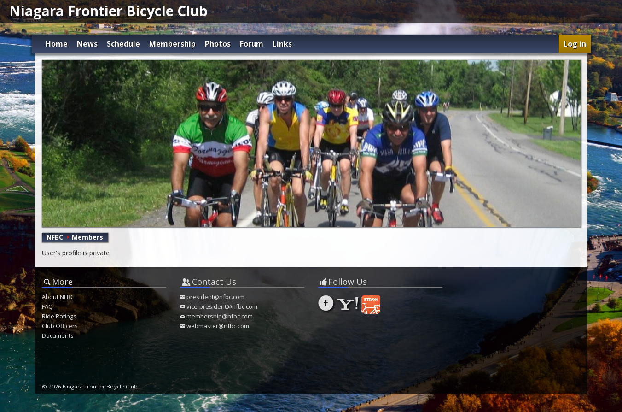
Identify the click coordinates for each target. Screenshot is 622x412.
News (87, 44)
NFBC (55, 237)
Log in (575, 44)
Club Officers (60, 326)
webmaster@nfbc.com (217, 326)
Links (282, 44)
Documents (58, 335)
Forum (251, 44)
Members (87, 237)
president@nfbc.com (215, 297)
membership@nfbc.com (219, 316)
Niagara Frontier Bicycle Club (108, 10)
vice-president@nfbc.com (221, 306)
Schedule (123, 44)
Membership (172, 44)
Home (57, 44)
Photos (218, 44)
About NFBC (58, 297)
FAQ (47, 306)
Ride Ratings (59, 316)
